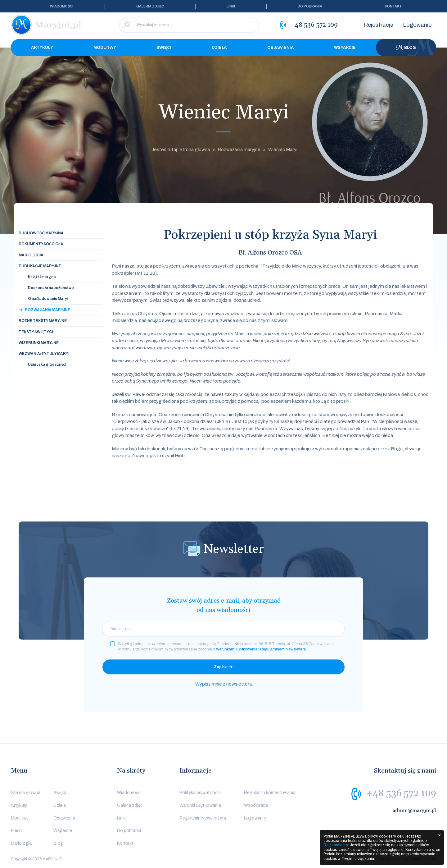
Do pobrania (310, 6)
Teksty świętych (37, 332)
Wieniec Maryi (282, 149)
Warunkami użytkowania (236, 649)
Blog (406, 47)
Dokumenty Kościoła (41, 244)
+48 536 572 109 (401, 793)
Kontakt (393, 6)
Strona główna (25, 792)
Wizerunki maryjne (39, 343)
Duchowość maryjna (41, 233)
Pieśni (17, 830)
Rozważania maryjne (239, 149)
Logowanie (417, 25)
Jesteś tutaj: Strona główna (180, 149)
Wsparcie (345, 47)
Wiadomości (61, 6)
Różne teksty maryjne (43, 321)
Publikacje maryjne (40, 266)
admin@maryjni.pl (414, 810)
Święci (163, 47)
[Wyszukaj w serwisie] (189, 25)
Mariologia (31, 255)
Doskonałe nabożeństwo (51, 288)
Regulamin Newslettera (202, 818)
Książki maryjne (42, 277)
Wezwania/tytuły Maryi (44, 353)
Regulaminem (335, 845)
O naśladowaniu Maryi (48, 298)
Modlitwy (104, 47)
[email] (223, 628)
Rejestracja (379, 25)
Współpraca (256, 805)
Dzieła (219, 47)
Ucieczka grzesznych (47, 364)
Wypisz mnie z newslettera (223, 684)
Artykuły (42, 47)
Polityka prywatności (200, 792)
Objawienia (280, 47)
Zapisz (220, 667)
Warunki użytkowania (200, 805)
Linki (231, 6)
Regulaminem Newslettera (283, 649)
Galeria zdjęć (150, 6)
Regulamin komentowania (270, 792)
